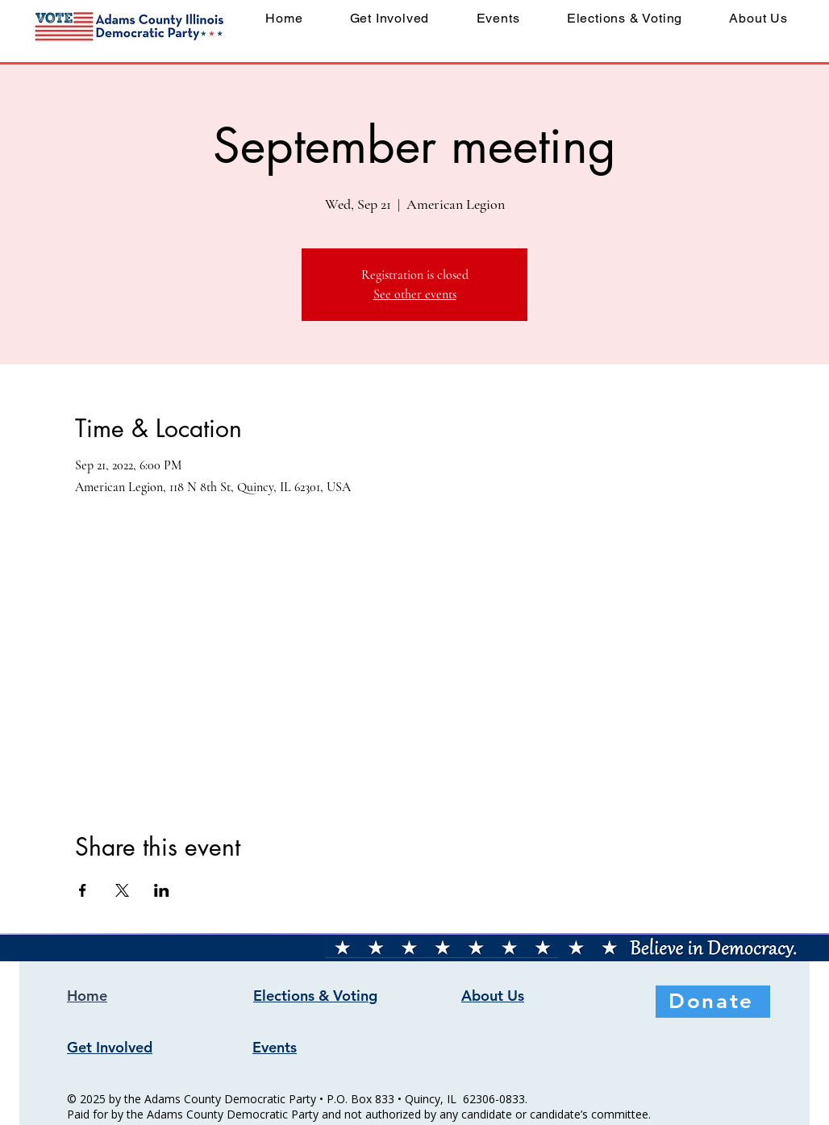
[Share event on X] (122, 890)
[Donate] (713, 1001)
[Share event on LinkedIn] (161, 890)
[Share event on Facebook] (82, 890)
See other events (414, 294)
